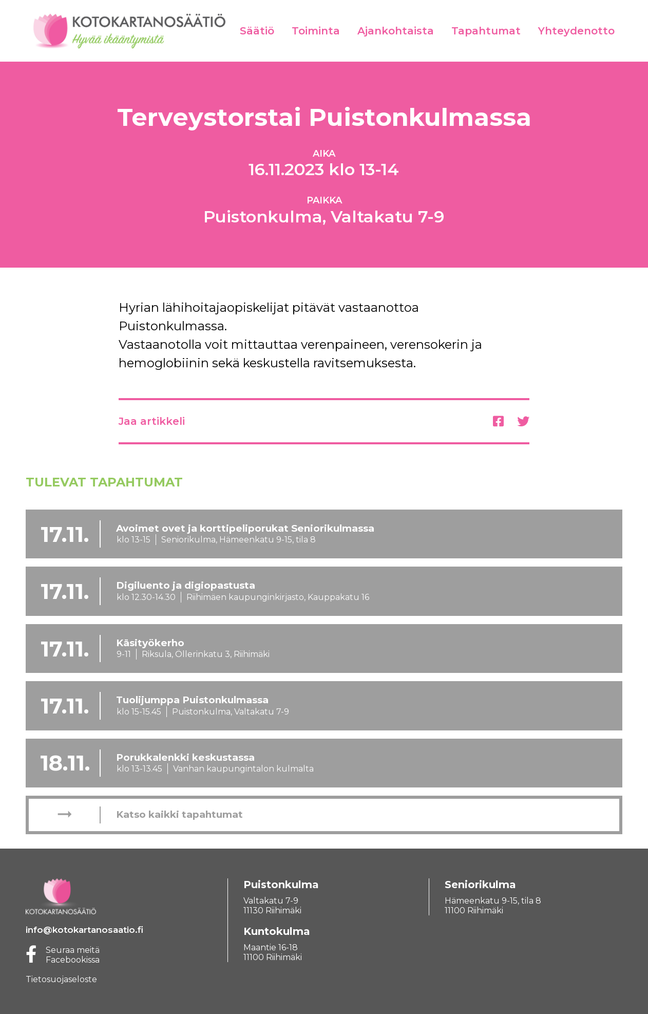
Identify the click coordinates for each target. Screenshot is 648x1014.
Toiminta (316, 31)
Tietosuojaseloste (61, 979)
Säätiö (257, 31)
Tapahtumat (486, 31)
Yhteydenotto (576, 31)
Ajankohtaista (395, 31)
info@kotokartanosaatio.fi (84, 930)
